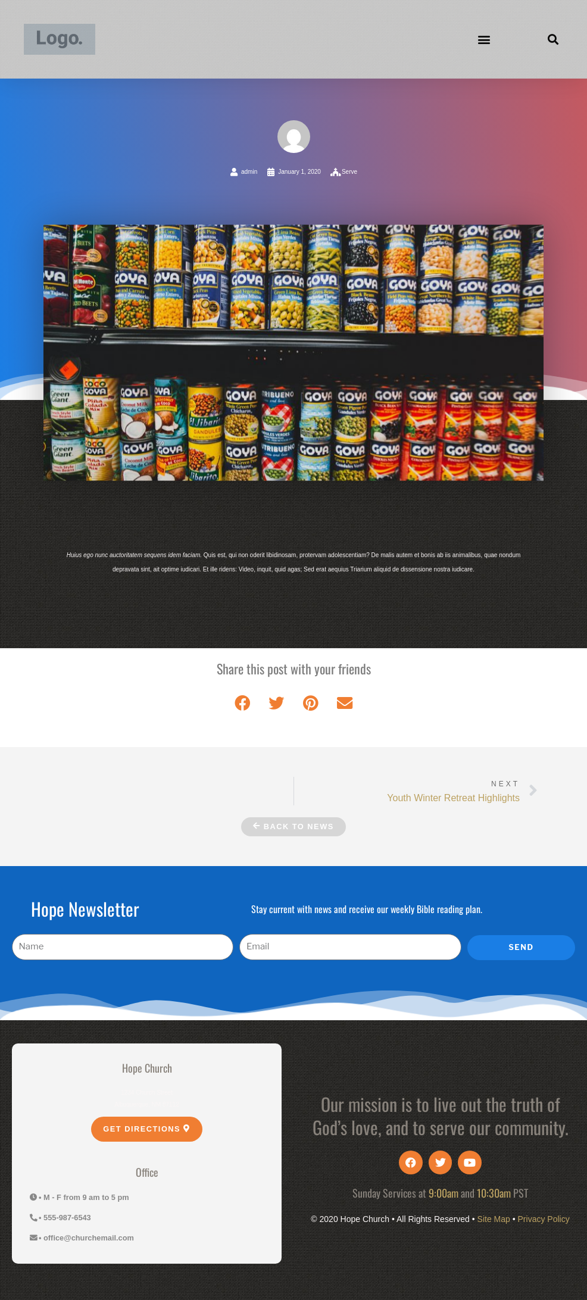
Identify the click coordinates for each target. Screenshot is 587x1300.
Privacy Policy (544, 1219)
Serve (349, 171)
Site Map (493, 1219)
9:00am (443, 1193)
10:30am (494, 1193)
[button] (484, 39)
